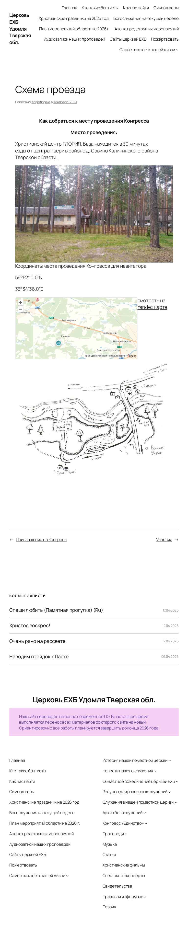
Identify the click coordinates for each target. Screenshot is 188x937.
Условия (164, 539)
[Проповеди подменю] (126, 833)
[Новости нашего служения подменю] (155, 771)
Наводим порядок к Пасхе (39, 656)
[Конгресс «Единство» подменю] (146, 823)
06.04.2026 (170, 656)
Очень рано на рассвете (37, 641)
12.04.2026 (170, 625)
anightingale (41, 102)
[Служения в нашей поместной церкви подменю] (176, 802)
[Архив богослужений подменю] (144, 812)
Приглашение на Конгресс (41, 539)
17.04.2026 (171, 610)
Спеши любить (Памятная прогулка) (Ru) (56, 610)
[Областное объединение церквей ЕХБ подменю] (177, 781)
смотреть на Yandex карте (152, 304)
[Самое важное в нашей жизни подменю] (177, 49)
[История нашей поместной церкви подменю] (169, 760)
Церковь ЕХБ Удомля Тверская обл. (20, 29)
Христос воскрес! (29, 625)
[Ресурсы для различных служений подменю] (169, 791)
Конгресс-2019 (65, 102)
